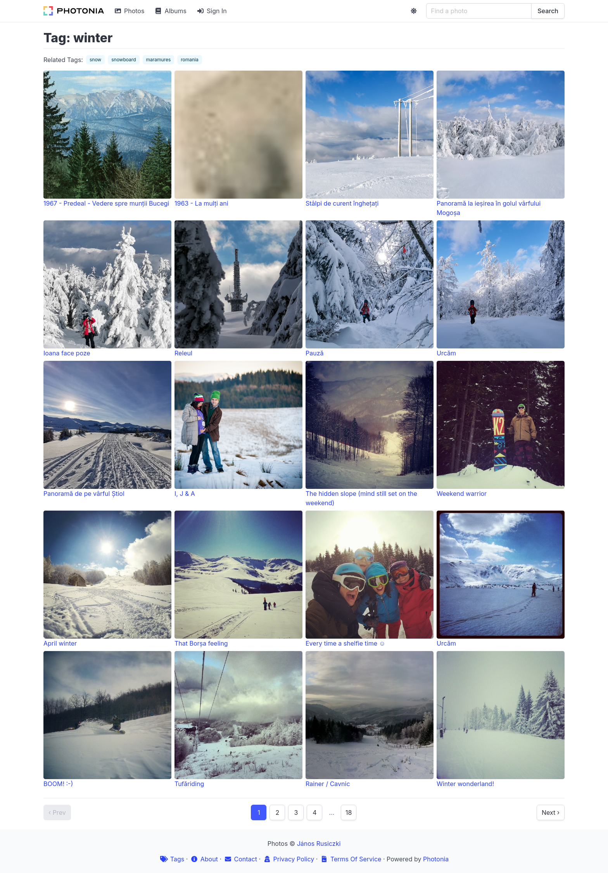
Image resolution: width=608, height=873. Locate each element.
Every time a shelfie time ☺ (370, 579)
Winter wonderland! (501, 719)
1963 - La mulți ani (238, 139)
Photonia (436, 859)
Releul (238, 288)
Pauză (370, 288)
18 (348, 812)
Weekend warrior (501, 429)
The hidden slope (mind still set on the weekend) (370, 434)
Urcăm (501, 288)
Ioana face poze (107, 288)
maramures (158, 59)
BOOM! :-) (107, 719)
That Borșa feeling (238, 579)
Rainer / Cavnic (370, 719)
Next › (551, 812)
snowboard (123, 59)
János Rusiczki (319, 843)
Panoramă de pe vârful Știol (107, 429)
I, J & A (238, 429)
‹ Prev (57, 812)
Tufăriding (238, 719)
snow (95, 59)
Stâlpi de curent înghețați (370, 139)
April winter (107, 579)
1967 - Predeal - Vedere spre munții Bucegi (107, 139)
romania (190, 59)
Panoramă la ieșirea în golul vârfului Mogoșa (501, 144)
